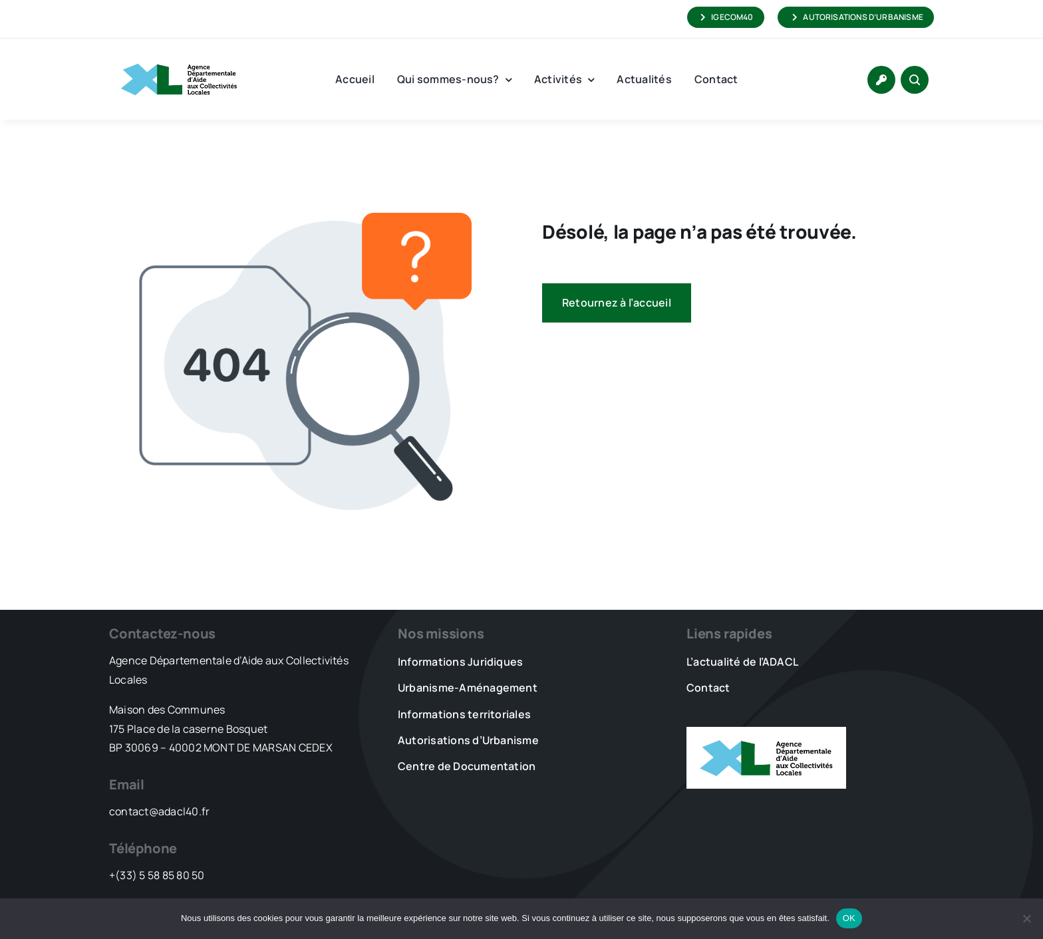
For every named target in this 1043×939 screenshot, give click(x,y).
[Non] (1026, 918)
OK (849, 918)
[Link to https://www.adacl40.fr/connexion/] (881, 80)
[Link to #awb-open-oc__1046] (915, 80)
